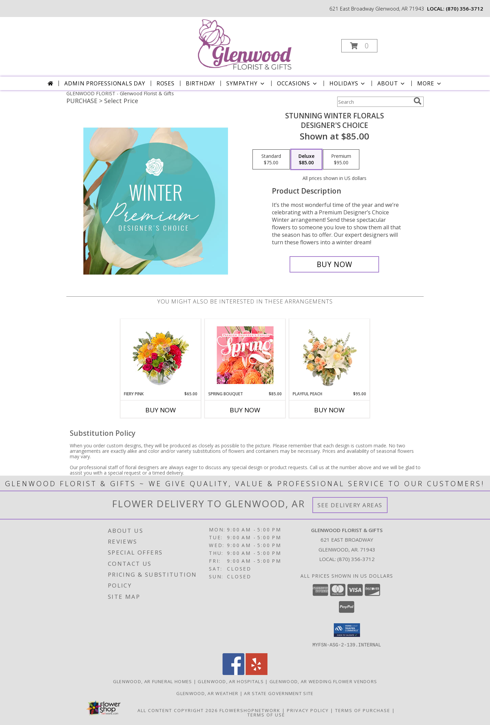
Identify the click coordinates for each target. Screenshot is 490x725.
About (391, 83)
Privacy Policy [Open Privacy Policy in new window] (308, 710)
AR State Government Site (278, 693)
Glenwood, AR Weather (207, 693)
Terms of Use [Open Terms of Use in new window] (266, 714)
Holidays (347, 83)
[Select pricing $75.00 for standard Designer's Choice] (271, 159)
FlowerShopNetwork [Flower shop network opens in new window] (249, 710)
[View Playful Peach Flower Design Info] (329, 354)
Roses (166, 83)
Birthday (200, 83)
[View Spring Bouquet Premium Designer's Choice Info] (245, 355)
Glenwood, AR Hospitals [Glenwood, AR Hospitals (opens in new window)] (231, 681)
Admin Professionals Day (104, 83)
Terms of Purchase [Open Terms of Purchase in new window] (362, 710)
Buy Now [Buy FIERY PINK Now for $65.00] (160, 410)
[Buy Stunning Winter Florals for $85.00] (334, 264)
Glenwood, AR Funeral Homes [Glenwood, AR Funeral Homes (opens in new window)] (152, 681)
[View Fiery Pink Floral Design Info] (160, 355)
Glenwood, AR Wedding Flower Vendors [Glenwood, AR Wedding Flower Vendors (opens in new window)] (323, 681)
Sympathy (245, 83)
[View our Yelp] (256, 673)
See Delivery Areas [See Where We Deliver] (349, 505)
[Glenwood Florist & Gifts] (244, 43)
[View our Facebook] (233, 673)
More (429, 83)
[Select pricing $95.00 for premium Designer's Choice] (341, 159)
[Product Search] (374, 101)
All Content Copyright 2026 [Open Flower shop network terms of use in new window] (177, 710)
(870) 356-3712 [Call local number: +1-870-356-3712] (464, 8)
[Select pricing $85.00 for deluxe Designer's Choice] (306, 159)
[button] (359, 45)
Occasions (297, 83)
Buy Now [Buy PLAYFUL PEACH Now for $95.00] (329, 410)
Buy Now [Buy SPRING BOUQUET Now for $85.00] (245, 410)
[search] (417, 101)
